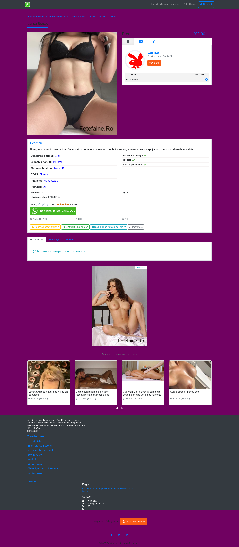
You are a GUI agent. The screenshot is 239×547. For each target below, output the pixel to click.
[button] (117, 408)
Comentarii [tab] (36, 239)
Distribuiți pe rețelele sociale (108, 227)
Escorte (112, 16)
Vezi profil (154, 63)
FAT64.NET (33, 481)
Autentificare (188, 4)
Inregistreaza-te (169, 4)
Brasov (92, 16)
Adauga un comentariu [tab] (61, 239)
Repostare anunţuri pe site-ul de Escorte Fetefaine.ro (107, 488)
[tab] (128, 41)
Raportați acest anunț (44, 227)
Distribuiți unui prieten (75, 227)
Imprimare (136, 227)
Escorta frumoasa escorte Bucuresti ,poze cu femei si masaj (56, 16)
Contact (153, 4)
